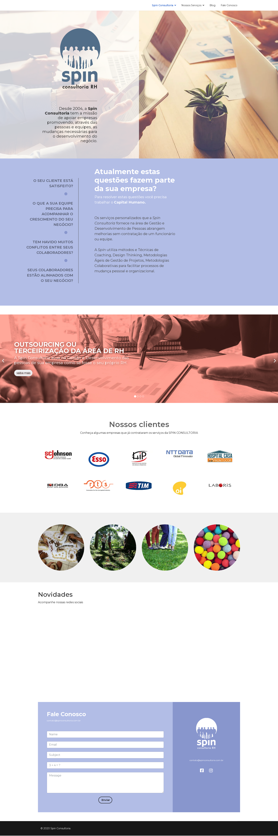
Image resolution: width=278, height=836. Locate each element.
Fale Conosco (229, 5)
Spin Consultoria (162, 5)
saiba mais (23, 373)
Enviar (105, 800)
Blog (212, 5)
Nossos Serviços (191, 5)
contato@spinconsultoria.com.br (64, 720)
